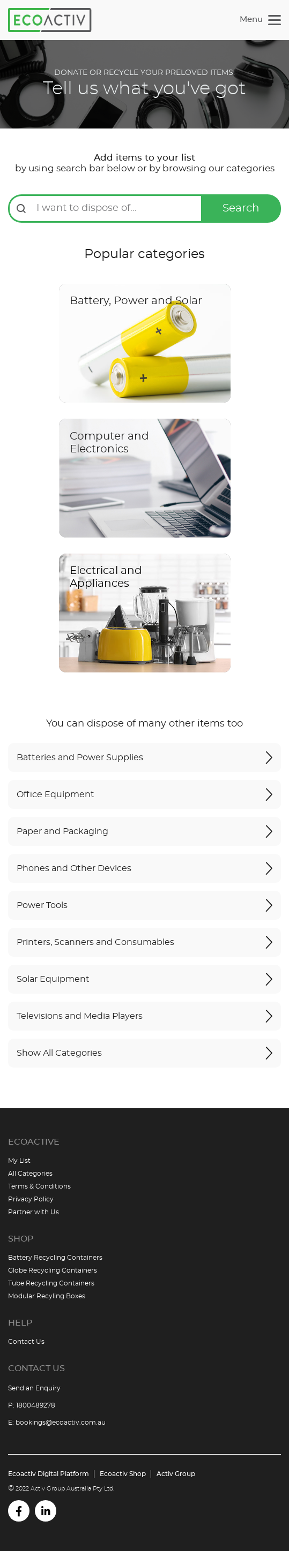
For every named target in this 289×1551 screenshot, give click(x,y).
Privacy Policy (31, 1199)
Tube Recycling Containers (51, 1283)
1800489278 (35, 1405)
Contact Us (26, 1341)
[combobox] (116, 207)
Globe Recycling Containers (52, 1270)
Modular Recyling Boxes (46, 1296)
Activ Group (176, 1474)
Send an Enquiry (34, 1388)
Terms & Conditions (39, 1186)
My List (19, 1160)
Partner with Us (33, 1212)
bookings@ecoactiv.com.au (61, 1422)
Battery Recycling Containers (55, 1257)
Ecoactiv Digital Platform (48, 1474)
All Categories (30, 1173)
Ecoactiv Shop (123, 1474)
